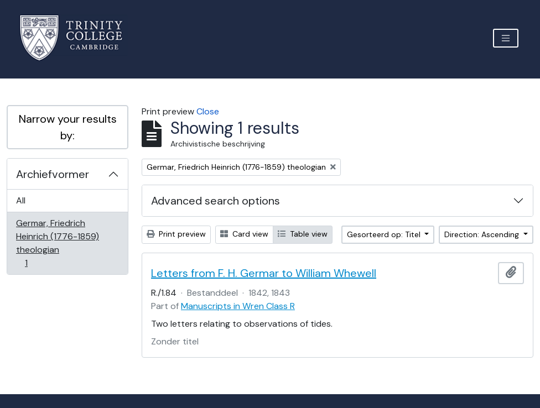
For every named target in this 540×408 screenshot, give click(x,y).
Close (207, 111)
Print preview (176, 234)
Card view (244, 234)
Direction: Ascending (482, 234)
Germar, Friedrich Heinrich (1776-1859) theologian (57, 243)
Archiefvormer (52, 174)
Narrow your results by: (68, 127)
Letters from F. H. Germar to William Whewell (263, 273)
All (20, 200)
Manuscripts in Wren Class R (238, 306)
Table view (303, 234)
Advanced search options (215, 200)
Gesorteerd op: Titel (385, 234)
